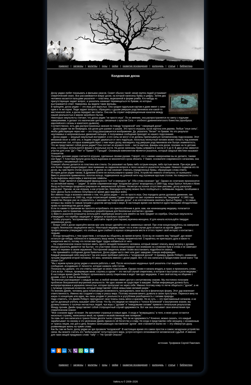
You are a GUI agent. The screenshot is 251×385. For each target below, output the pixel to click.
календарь (158, 66)
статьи (171, 66)
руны (104, 66)
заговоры (78, 66)
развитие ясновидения (135, 66)
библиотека (186, 66)
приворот (64, 66)
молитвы (92, 66)
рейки (115, 66)
